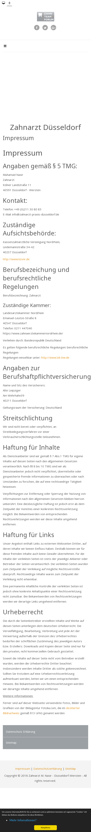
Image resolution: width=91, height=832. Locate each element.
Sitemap (11, 742)
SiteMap (70, 768)
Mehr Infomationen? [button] (23, 820)
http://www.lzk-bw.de (55, 357)
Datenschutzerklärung (47, 768)
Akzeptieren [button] (45, 827)
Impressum (22, 768)
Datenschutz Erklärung (20, 731)
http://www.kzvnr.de (16, 259)
